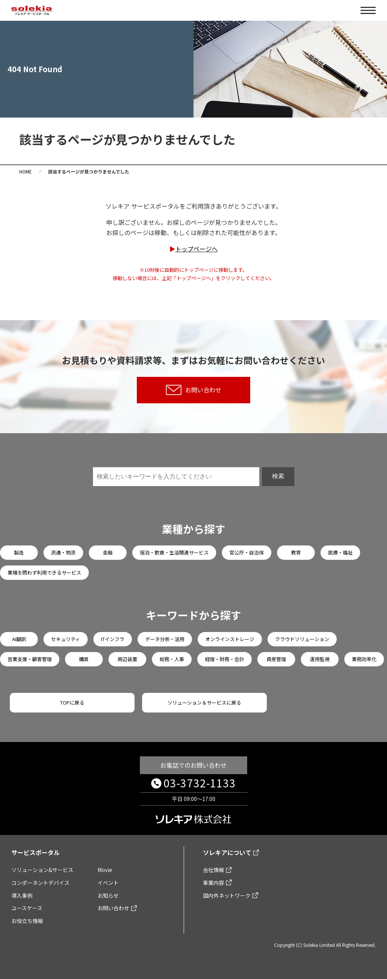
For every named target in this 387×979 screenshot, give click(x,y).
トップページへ (196, 248)
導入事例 (22, 895)
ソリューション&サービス (42, 870)
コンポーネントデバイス (40, 882)
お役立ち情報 (27, 921)
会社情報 (213, 870)
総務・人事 (171, 659)
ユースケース (26, 908)
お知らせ (108, 895)
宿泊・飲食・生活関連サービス (174, 552)
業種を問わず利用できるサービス (44, 572)
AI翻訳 (19, 639)
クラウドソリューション (302, 639)
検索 (278, 476)
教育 (296, 552)
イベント (108, 882)
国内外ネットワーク (227, 895)
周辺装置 (127, 659)
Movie (105, 870)
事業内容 (213, 882)
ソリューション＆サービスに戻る (204, 702)
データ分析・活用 (164, 639)
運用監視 (320, 659)
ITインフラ (112, 639)
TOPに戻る (72, 702)
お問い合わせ (193, 390)
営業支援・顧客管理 (30, 659)
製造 (19, 552)
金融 (108, 552)
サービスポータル (35, 852)
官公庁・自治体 (246, 552)
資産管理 (276, 659)
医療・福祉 (340, 552)
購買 (84, 659)
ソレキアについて (227, 852)
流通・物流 (63, 552)
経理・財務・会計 (224, 659)
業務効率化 (364, 659)
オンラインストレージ (229, 639)
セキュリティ (65, 639)
